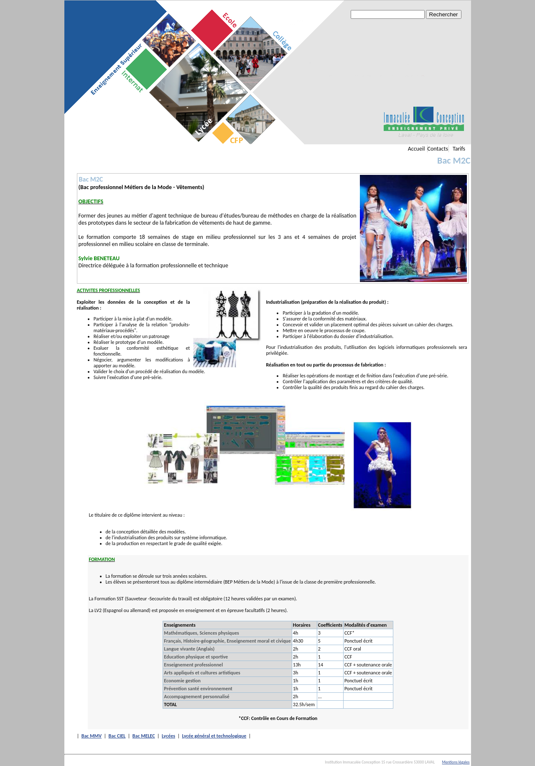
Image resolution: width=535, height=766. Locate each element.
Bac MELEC (143, 736)
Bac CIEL (117, 736)
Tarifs (459, 148)
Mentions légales (456, 762)
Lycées (168, 736)
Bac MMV (92, 736)
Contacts (438, 148)
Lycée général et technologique (214, 736)
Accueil (416, 148)
